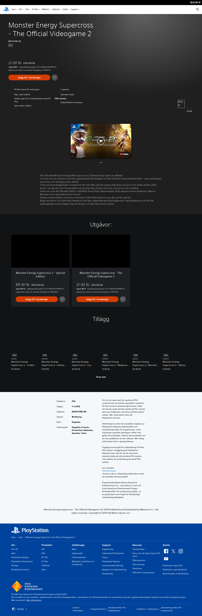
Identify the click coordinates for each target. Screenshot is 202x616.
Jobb (13, 553)
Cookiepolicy (153, 609)
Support (74, 9)
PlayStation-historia (20, 569)
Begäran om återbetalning (114, 569)
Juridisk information (78, 609)
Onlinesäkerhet (79, 557)
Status (105, 557)
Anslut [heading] (166, 545)
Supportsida (107, 549)
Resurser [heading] (137, 545)
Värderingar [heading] (78, 545)
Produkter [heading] (47, 545)
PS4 (27, 9)
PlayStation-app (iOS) (172, 565)
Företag (14, 565)
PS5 (20, 9)
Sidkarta (141, 609)
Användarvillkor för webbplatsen (117, 609)
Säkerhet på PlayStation (113, 553)
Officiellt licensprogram (143, 572)
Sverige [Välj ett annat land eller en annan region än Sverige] (19, 609)
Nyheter (56, 9)
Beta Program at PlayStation (176, 573)
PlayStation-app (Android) (174, 569)
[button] (101, 141)
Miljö (74, 549)
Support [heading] (106, 545)
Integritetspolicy (98, 609)
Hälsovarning (138, 564)
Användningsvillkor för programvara (171, 609)
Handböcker (107, 573)
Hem (13, 537)
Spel (13, 9)
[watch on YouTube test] (124, 154)
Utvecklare (137, 568)
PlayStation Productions (22, 561)
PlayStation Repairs (111, 561)
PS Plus (35, 9)
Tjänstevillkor (138, 549)
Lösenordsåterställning (112, 565)
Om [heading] (13, 545)
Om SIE (14, 549)
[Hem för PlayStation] (6, 9)
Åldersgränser (138, 560)
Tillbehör (45, 9)
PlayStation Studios (20, 557)
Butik (65, 9)
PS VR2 (45, 557)
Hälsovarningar (109, 470)
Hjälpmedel (77, 553)
